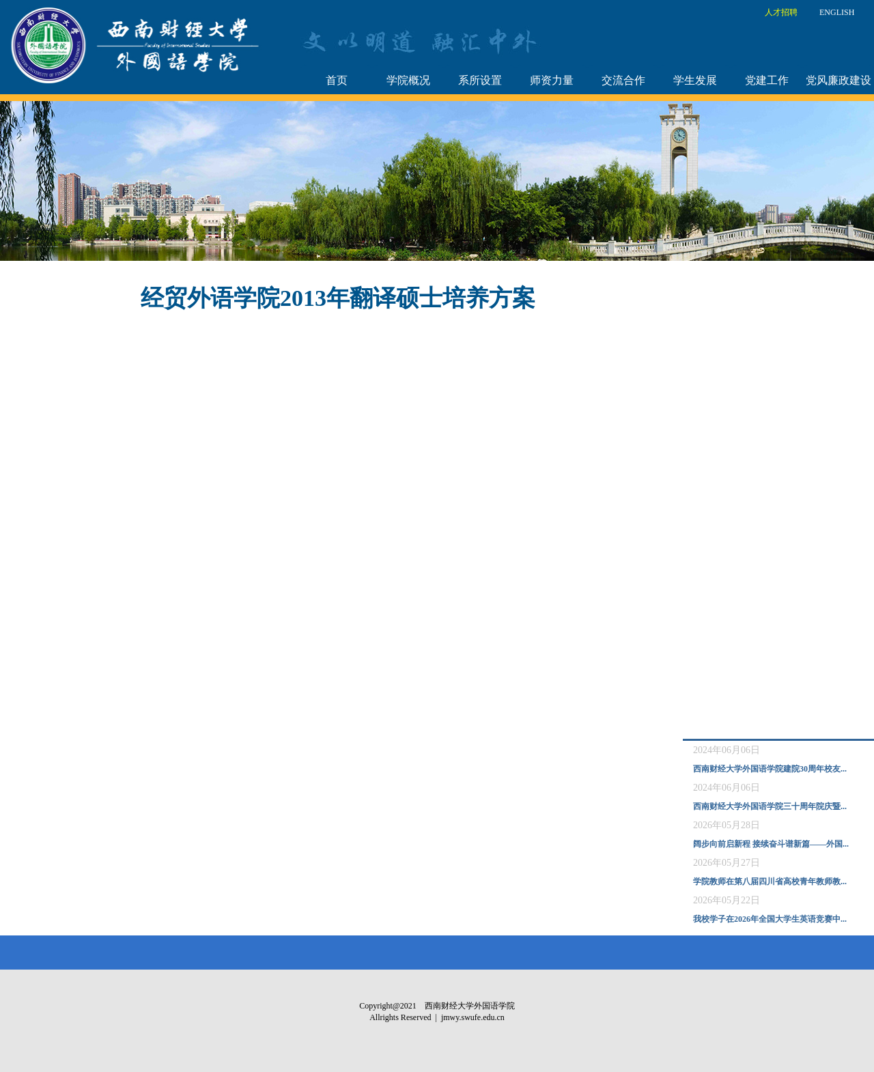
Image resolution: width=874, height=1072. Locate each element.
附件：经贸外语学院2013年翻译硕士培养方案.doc (140, 335)
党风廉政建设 (838, 80)
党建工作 (767, 80)
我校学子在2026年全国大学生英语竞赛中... (770, 919)
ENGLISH (836, 12)
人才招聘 (781, 12)
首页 (337, 80)
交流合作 (623, 80)
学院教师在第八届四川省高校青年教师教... (770, 881)
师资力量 (552, 80)
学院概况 (408, 80)
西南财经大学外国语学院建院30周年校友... (770, 769)
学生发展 (695, 80)
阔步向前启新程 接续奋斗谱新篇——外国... (771, 844)
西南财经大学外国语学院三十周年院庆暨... (770, 806)
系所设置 (480, 80)
